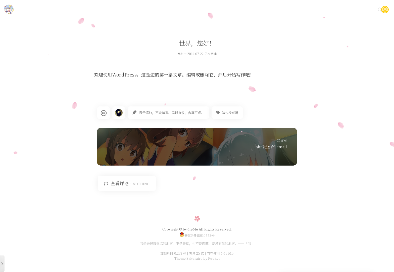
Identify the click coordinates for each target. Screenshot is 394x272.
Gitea (329, 9)
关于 (361, 9)
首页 (249, 9)
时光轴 (311, 9)
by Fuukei (211, 258)
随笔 (279, 9)
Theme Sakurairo (188, 258)
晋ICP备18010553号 (197, 235)
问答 (346, 9)
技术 (264, 9)
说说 (294, 9)
